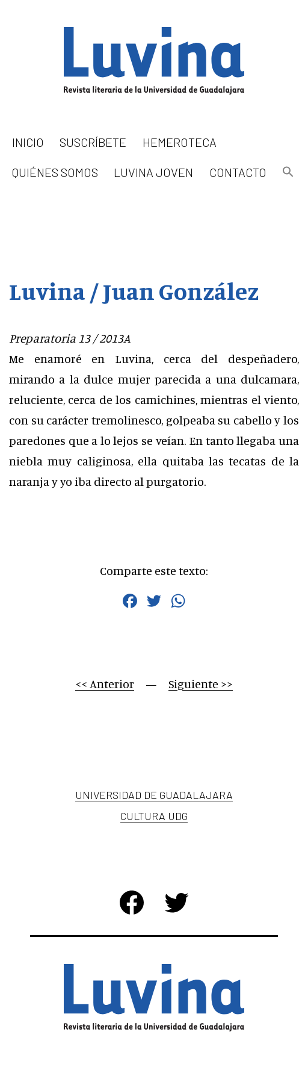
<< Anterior (104, 683)
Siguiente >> (200, 683)
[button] (288, 172)
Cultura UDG (154, 815)
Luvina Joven (153, 172)
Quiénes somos (55, 172)
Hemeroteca (180, 142)
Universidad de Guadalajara (154, 794)
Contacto (237, 172)
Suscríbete (93, 142)
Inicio (28, 142)
